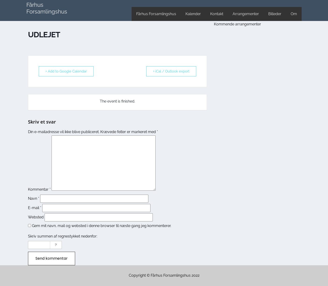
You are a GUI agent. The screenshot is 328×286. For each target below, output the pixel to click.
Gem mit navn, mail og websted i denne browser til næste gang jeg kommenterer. (101, 226)
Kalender (193, 14)
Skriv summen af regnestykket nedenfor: (62, 236)
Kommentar (39, 189)
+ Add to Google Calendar (66, 71)
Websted (36, 217)
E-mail (34, 208)
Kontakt (216, 14)
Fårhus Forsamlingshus (46, 8)
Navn (33, 198)
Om (294, 14)
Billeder (274, 14)
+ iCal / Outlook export (171, 71)
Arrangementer (246, 14)
